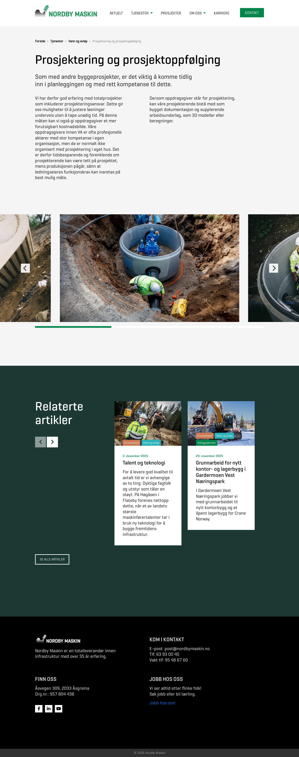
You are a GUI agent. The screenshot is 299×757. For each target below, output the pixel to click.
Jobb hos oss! (162, 703)
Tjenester (56, 41)
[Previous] (25, 268)
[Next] (273, 268)
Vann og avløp (77, 41)
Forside (40, 41)
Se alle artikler (52, 559)
